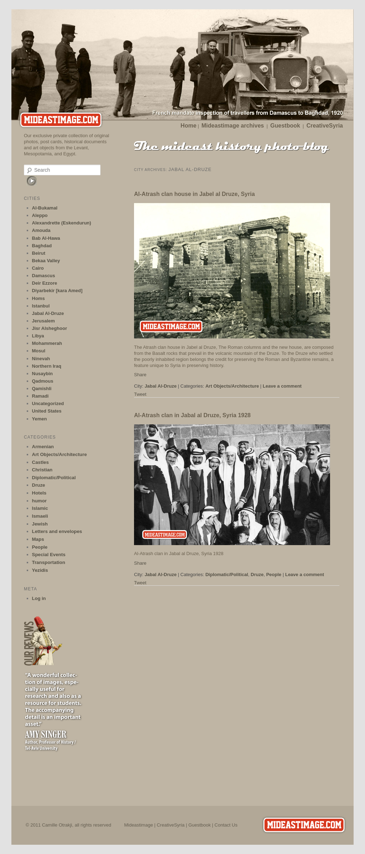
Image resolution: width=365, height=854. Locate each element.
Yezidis (40, 570)
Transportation (48, 562)
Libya (38, 335)
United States (47, 411)
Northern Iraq (46, 366)
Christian (42, 469)
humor (39, 500)
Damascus (43, 275)
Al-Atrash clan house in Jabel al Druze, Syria (194, 194)
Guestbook (285, 126)
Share (140, 374)
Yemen (39, 418)
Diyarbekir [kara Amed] (57, 290)
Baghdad (42, 245)
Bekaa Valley (46, 260)
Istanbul (41, 306)
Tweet (140, 394)
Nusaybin (42, 373)
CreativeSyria (325, 126)
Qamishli (42, 388)
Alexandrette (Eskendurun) (61, 223)
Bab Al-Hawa (46, 238)
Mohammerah (47, 343)
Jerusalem (43, 321)
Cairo (38, 268)
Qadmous (42, 381)
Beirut (39, 253)
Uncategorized (48, 403)
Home (188, 126)
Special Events (49, 554)
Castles (40, 462)
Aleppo (40, 215)
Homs (38, 298)
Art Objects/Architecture (232, 386)
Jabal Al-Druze (161, 386)
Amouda (41, 230)
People (274, 574)
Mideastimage (138, 825)
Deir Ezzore (44, 283)
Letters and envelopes (57, 531)
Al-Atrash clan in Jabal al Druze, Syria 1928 (192, 415)
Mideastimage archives (232, 126)
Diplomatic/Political (226, 574)
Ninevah (41, 358)
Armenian (43, 446)
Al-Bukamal (45, 208)
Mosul (39, 350)
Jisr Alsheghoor (49, 328)
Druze (257, 574)
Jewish (40, 524)
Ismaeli (40, 516)
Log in (39, 598)
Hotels (39, 493)
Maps (38, 539)
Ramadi (40, 396)
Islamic (40, 508)
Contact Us (226, 825)
